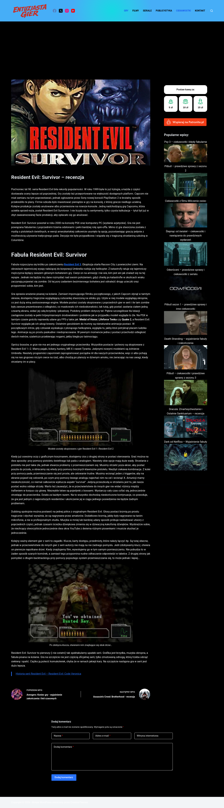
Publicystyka (164, 10)
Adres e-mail (102, 736)
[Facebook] (54, 11)
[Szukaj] (211, 11)
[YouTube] (73, 11)
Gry (126, 10)
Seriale (147, 10)
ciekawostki (183, 10)
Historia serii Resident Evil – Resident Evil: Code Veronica (48, 673)
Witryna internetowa (147, 735)
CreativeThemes (79, 802)
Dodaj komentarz (64, 747)
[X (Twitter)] (61, 11)
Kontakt (200, 10)
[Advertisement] (112, 45)
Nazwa (58, 736)
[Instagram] (67, 11)
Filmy (135, 10)
